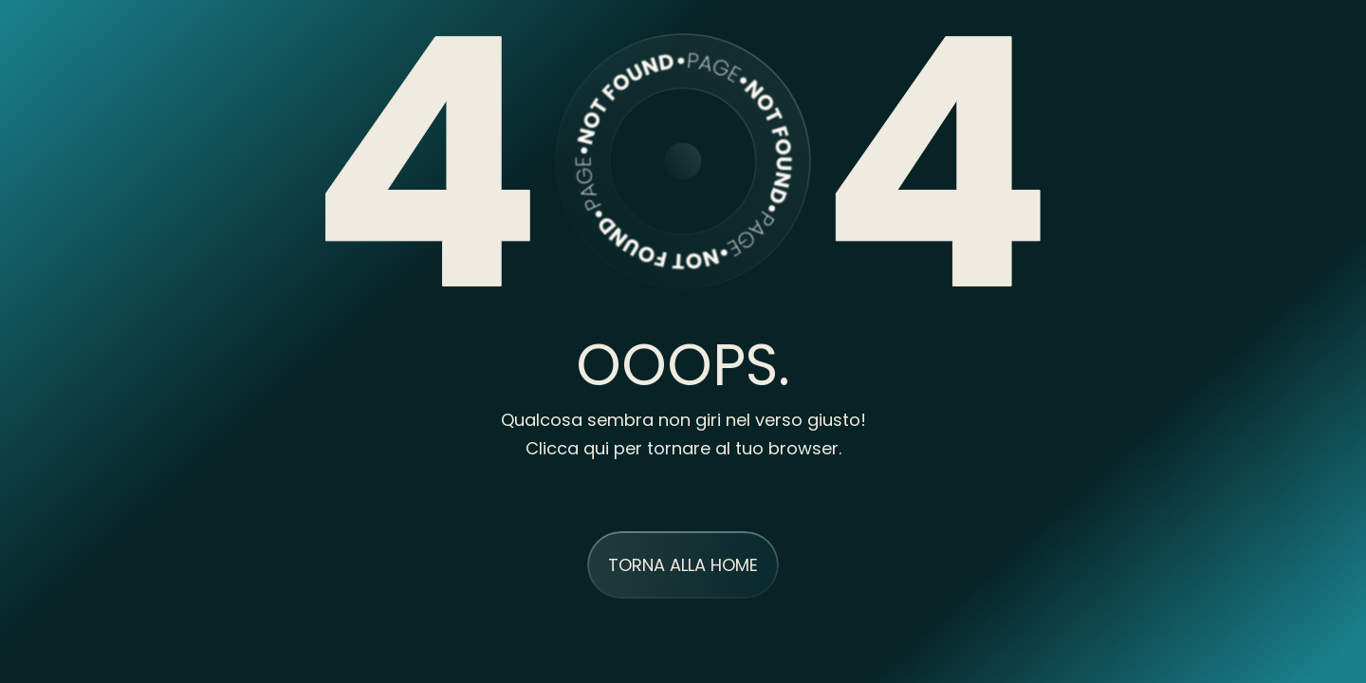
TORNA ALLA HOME (683, 565)
